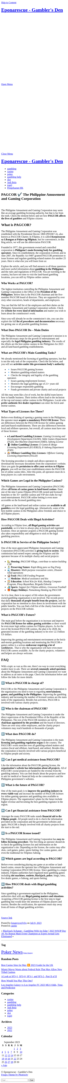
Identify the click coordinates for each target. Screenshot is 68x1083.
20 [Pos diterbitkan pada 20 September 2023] (9, 1058)
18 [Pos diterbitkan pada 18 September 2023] (3, 1058)
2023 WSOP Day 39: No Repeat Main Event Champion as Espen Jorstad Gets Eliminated (33, 934)
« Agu (4, 1065)
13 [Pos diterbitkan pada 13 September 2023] (9, 1055)
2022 (9, 1030)
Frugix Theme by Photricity (14, 1074)
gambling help (14, 177)
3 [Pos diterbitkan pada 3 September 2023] (20, 1048)
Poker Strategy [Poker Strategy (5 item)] (28, 953)
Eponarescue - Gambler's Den (32, 10)
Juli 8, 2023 (35, 923)
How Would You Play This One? (17, 980)
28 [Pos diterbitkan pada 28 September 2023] (12, 1062)
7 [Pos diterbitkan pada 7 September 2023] (11, 1052)
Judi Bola (11, 182)
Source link (6, 918)
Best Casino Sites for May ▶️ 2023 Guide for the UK (27, 965)
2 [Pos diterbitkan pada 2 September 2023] (17, 1048)
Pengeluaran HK (15, 188)
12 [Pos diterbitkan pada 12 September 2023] (6, 1055)
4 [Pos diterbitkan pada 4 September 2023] (2, 1052)
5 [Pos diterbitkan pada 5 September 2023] (5, 1052)
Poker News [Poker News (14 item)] (12, 952)
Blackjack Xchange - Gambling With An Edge (25, 931)
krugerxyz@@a (19, 923)
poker (10, 174)
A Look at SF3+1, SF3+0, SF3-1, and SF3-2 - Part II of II (29, 976)
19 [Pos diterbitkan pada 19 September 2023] (6, 1058)
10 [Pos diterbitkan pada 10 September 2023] (21, 1052)
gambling (11, 168)
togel (9, 185)
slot (9, 179)
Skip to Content (8, 2)
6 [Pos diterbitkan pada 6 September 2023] (8, 1052)
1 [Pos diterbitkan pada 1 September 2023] (14, 1048)
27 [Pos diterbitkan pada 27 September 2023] (9, 1062)
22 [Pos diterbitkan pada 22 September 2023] (15, 1058)
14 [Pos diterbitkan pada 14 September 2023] (12, 1055)
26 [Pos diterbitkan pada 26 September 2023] (6, 1062)
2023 (9, 1027)
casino (10, 171)
